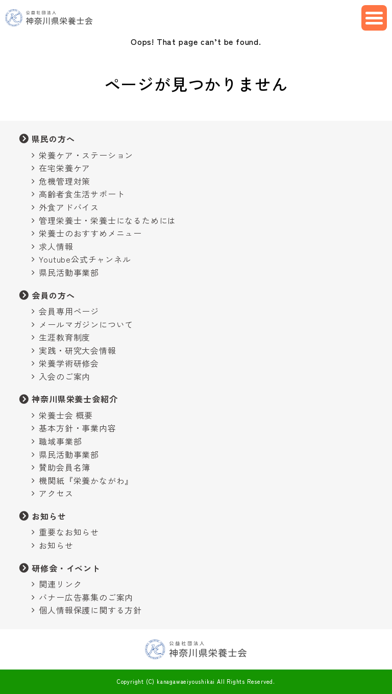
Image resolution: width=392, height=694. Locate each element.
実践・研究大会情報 (77, 350)
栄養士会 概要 (66, 415)
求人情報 (56, 246)
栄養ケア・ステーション (86, 155)
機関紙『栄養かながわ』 (86, 480)
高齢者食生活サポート (82, 194)
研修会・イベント (66, 568)
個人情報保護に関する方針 (90, 610)
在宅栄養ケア (64, 168)
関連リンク (60, 584)
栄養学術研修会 (69, 363)
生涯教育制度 (64, 337)
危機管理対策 (64, 181)
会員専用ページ (69, 311)
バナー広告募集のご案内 (86, 597)
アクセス (56, 493)
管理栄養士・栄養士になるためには (107, 220)
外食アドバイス (69, 207)
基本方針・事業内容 (77, 428)
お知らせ (49, 516)
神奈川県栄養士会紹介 (74, 398)
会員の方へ (53, 295)
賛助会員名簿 (64, 467)
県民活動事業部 (69, 272)
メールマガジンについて (86, 324)
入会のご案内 (64, 376)
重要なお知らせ (69, 532)
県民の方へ (53, 138)
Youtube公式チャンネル (85, 259)
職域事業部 (60, 441)
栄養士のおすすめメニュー (90, 233)
